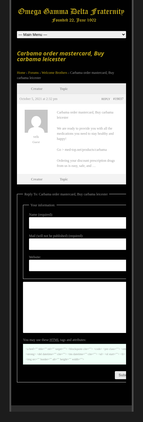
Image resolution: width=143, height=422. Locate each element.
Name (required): (41, 215)
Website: (35, 257)
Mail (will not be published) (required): (56, 236)
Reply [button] (105, 99)
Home (21, 73)
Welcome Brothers (54, 73)
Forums (33, 73)
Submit (124, 386)
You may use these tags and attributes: (54, 350)
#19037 (118, 99)
